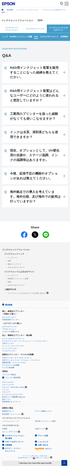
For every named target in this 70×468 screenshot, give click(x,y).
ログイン (43, 448)
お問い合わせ (43, 445)
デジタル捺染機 (8, 367)
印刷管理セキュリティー (11, 402)
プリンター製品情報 (12, 377)
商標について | (40, 457)
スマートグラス (8, 385)
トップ (5, 37)
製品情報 (10, 10)
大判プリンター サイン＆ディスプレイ (17, 358)
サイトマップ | (26, 456)
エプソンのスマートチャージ (13, 338)
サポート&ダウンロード (14, 442)
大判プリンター (8, 343)
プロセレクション (9, 329)
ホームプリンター (9, 317)
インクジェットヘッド (35, 29)
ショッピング (43, 442)
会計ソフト (6, 399)
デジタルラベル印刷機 (10, 365)
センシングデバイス (10, 432)
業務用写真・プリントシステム (14, 362)
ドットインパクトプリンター (13, 346)
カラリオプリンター (10, 326)
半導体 (4, 429)
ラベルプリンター (9, 351)
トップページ (13, 258)
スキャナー (6, 392)
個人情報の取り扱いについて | (27, 457)
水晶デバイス (40, 429)
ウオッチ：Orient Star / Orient (13, 387)
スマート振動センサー (43, 411)
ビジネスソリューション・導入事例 (15, 437)
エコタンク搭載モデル (10, 331)
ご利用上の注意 (43, 456)
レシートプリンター (10, 348)
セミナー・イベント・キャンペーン (13, 449)
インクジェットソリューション (27, 10)
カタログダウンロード (49, 37)
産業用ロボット (8, 411)
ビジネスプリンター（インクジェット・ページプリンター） (25, 341)
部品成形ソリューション (11, 414)
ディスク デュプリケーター (12, 394)
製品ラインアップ (14, 264)
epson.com (47, 457)
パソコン (5, 389)
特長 (9, 261)
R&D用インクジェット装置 (21, 37)
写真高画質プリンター (10, 319)
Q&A (36, 37)
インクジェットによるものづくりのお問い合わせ (28, 293)
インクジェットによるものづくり (53, 10)
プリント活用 (43, 436)
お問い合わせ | (34, 456)
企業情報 (8, 445)
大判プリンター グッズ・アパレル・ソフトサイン (21, 360)
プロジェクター (8, 382)
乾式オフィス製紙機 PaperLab (13, 397)
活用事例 (64, 37)
